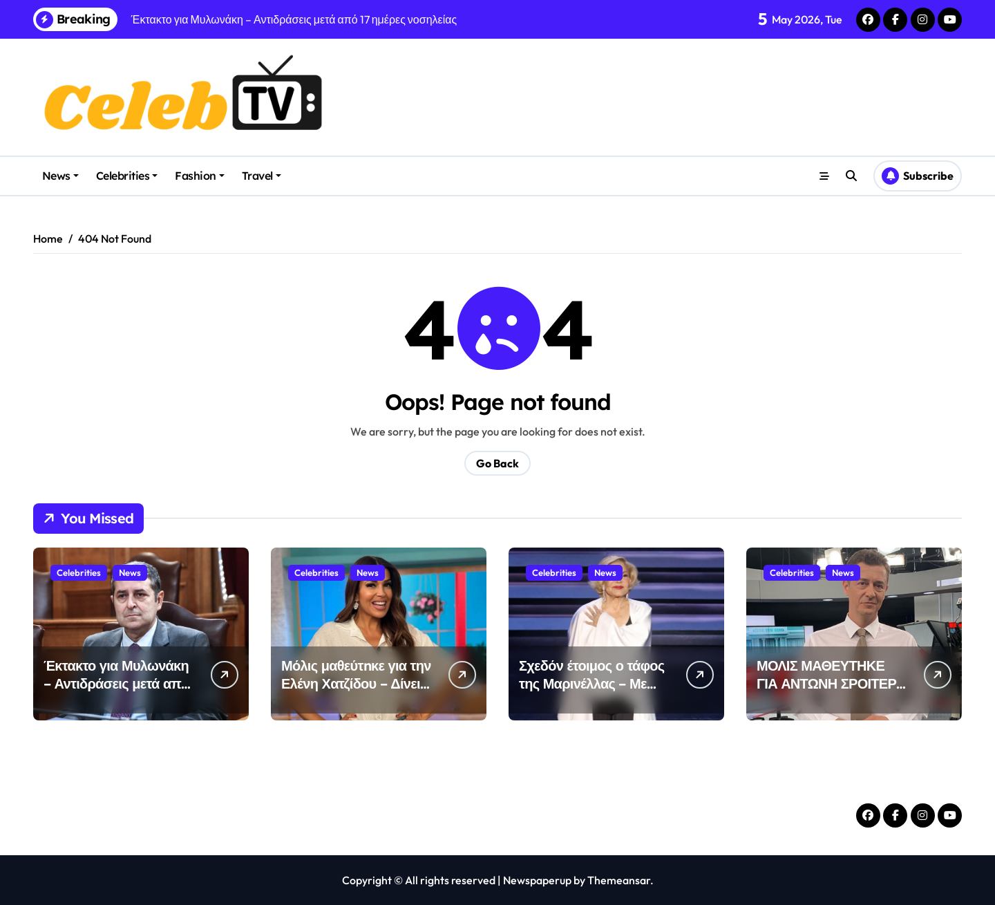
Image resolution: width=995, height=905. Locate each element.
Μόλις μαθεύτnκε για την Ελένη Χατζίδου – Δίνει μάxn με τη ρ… (356, 683)
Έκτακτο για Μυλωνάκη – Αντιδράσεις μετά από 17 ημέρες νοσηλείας (116, 683)
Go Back (497, 463)
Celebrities (127, 176)
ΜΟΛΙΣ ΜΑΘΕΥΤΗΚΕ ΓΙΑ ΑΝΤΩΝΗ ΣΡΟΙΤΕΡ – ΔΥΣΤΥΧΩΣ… (832, 683)
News (60, 176)
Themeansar (618, 880)
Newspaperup (537, 880)
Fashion (200, 176)
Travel (261, 176)
